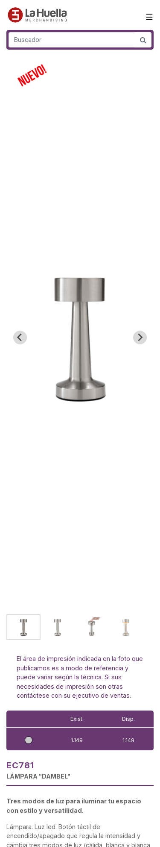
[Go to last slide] (20, 337)
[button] (23, 627)
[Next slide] (140, 337)
